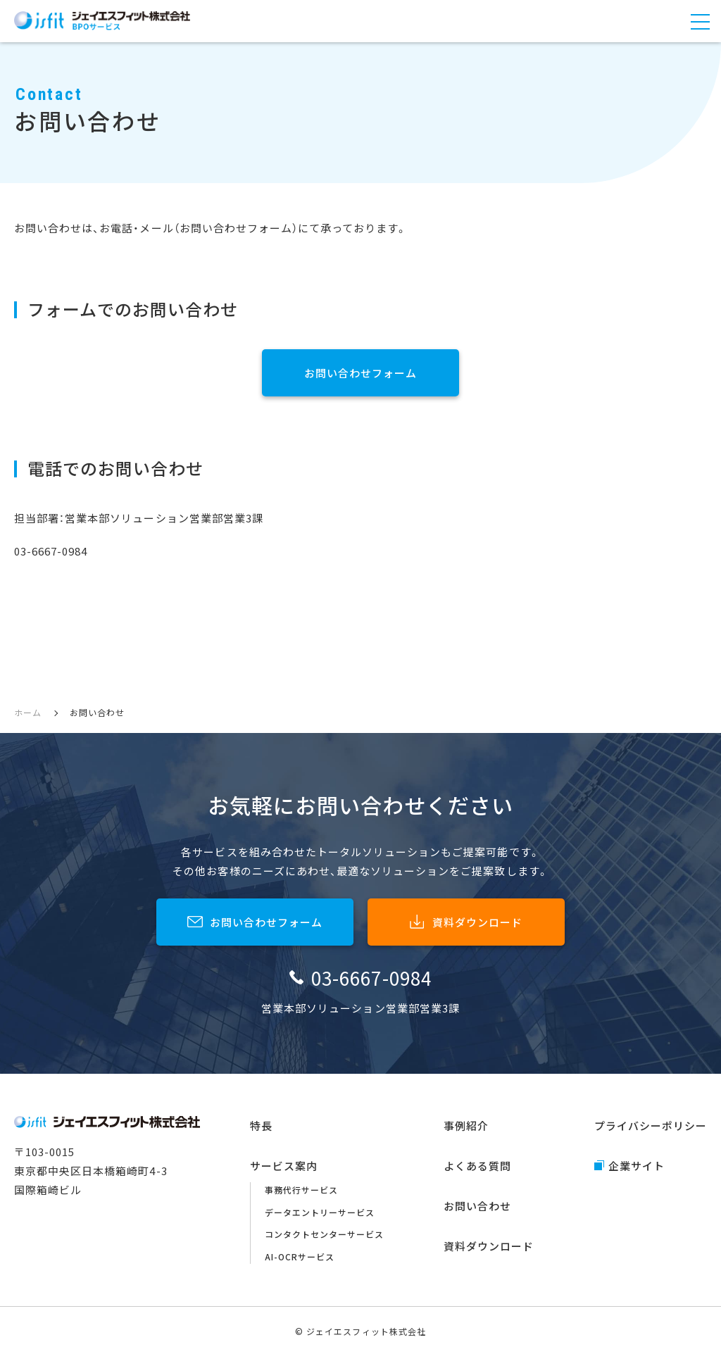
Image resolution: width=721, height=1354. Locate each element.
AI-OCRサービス (299, 1256)
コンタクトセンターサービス (324, 1234)
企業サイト (636, 1165)
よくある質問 (477, 1165)
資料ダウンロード (489, 1246)
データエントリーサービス (320, 1212)
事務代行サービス (301, 1190)
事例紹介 (466, 1125)
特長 (261, 1125)
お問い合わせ (477, 1205)
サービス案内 (284, 1165)
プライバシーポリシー (650, 1125)
